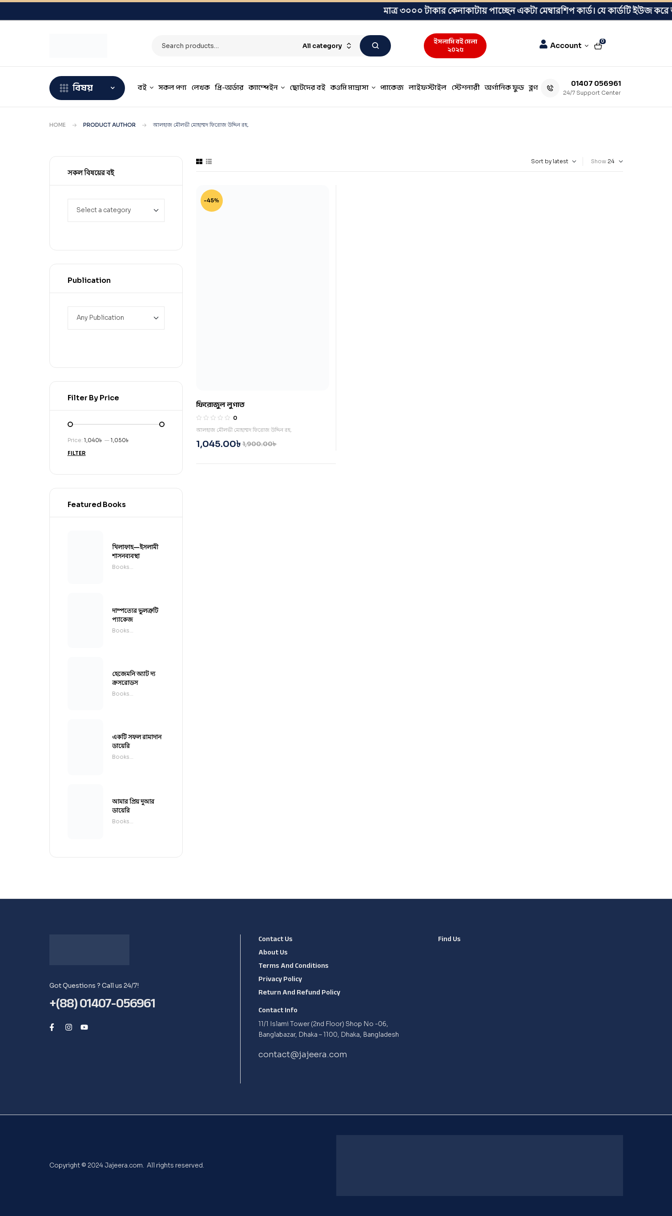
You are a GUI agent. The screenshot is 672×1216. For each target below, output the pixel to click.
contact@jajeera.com (302, 1054)
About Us (273, 952)
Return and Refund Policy (299, 992)
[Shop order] (537, 161)
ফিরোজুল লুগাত (220, 404)
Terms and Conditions (293, 965)
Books (120, 567)
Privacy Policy (280, 979)
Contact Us (275, 939)
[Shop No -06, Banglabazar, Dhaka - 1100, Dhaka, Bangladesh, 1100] (527, 1016)
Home (57, 124)
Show (598, 161)
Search (375, 45)
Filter (77, 453)
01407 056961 (596, 83)
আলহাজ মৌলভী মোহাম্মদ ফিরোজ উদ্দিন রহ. (244, 430)
